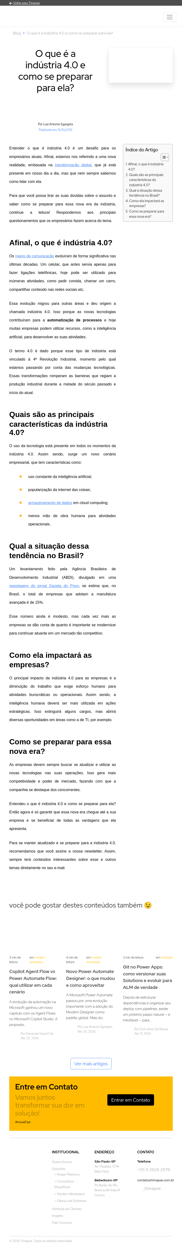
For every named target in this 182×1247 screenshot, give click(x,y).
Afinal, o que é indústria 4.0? (146, 167)
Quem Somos (62, 1162)
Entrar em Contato (130, 1100)
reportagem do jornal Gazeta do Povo (44, 586)
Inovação (167, 957)
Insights (57, 1216)
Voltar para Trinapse (24, 3)
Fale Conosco (62, 1222)
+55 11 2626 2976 (153, 1169)
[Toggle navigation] (169, 17)
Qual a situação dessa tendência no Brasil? (145, 193)
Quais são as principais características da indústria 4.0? (146, 179)
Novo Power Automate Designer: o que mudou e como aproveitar (90, 978)
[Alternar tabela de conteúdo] (162, 157)
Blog (17, 33)
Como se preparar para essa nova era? (146, 214)
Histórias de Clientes (67, 1209)
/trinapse (149, 1188)
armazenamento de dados (50, 503)
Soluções (58, 1169)
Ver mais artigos (91, 1064)
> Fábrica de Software (70, 1201)
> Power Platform (67, 1174)
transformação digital (73, 165)
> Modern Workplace (69, 1194)
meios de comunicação (34, 256)
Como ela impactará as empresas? (146, 203)
